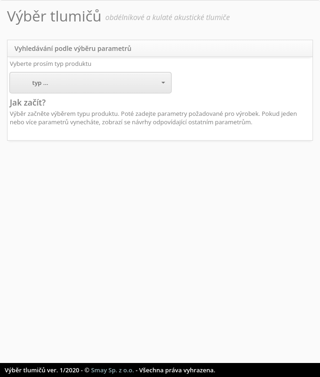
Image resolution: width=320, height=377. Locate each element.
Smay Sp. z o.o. (112, 370)
